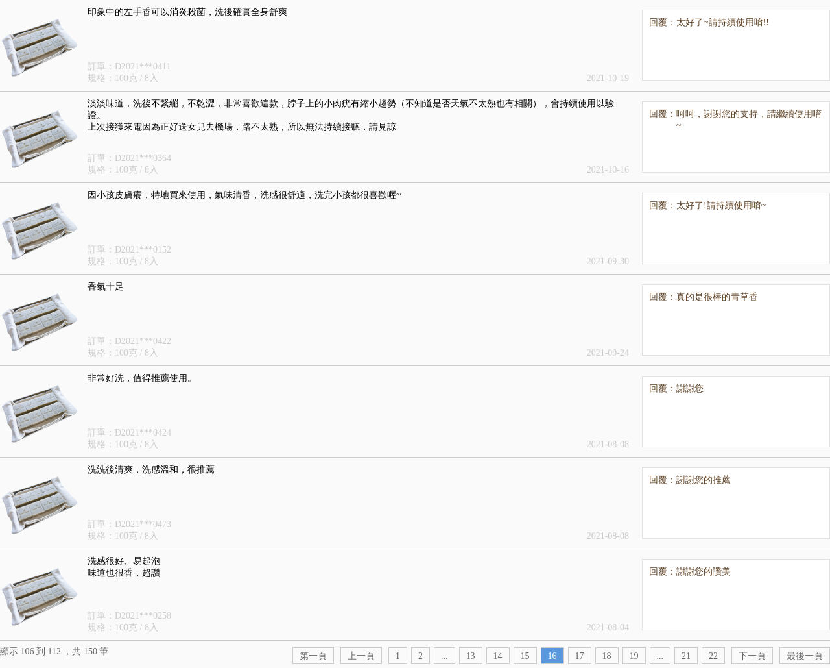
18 (606, 656)
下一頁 (752, 656)
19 (634, 656)
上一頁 (361, 656)
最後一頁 (805, 656)
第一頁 (313, 656)
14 (498, 656)
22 (713, 656)
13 (470, 656)
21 (686, 656)
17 (579, 656)
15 (525, 656)
